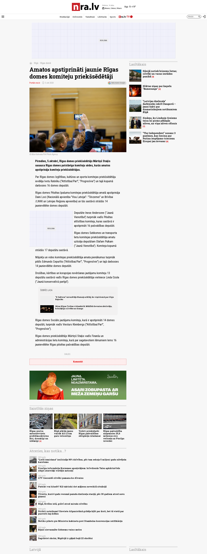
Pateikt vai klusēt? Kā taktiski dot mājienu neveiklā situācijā (72, 486)
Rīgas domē (45, 63)
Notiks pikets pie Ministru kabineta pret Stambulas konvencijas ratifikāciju (80, 521)
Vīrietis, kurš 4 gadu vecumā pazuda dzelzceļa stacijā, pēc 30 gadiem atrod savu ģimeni (81, 495)
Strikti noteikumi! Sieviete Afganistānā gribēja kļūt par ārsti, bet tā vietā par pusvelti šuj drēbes (81, 512)
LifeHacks (102, 17)
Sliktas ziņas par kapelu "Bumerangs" (157, 87)
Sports (113, 17)
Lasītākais (137, 64)
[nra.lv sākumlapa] (85, 7)
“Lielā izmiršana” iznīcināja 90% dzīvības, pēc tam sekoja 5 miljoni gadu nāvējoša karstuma (82, 460)
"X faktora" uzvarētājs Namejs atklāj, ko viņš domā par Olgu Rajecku (84, 298)
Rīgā (36, 63)
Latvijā (35, 549)
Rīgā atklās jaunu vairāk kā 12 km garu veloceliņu (63, 433)
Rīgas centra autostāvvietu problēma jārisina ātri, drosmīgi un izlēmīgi (39, 436)
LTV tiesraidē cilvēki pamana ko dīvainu (60, 478)
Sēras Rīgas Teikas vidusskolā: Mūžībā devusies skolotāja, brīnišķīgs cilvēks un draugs (83, 307)
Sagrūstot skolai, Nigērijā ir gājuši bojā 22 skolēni (65, 538)
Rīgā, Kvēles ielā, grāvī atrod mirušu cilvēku (62, 503)
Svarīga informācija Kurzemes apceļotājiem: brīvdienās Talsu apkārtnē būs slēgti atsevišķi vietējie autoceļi (79, 469)
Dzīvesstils (77, 17)
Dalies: (67, 354)
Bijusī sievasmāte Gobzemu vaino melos (60, 529)
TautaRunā (90, 17)
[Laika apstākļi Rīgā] (130, 6)
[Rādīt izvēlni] (3, 17)
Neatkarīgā (65, 17)
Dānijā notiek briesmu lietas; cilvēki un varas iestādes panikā (160, 73)
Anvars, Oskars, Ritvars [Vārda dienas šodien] (112, 8)
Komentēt (78, 361)
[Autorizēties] (204, 17)
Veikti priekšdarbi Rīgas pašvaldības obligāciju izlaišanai (90, 433)
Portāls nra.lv (34, 83)
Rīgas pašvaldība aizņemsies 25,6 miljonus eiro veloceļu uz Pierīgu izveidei (113, 436)
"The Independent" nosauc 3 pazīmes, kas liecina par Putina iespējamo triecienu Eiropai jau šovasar (159, 137)
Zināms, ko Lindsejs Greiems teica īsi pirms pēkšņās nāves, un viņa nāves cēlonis (160, 120)
